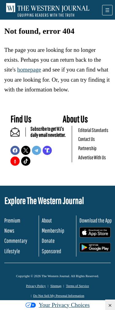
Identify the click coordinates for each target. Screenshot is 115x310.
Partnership (87, 148)
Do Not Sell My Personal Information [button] (58, 295)
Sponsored (51, 251)
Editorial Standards (93, 130)
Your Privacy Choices (57, 305)
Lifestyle (12, 251)
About (47, 220)
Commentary (15, 240)
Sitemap (55, 286)
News (9, 230)
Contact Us (86, 139)
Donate (48, 240)
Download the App (95, 220)
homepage (29, 69)
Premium (12, 220)
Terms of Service (77, 286)
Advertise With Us (92, 157)
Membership (53, 230)
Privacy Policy (36, 286)
